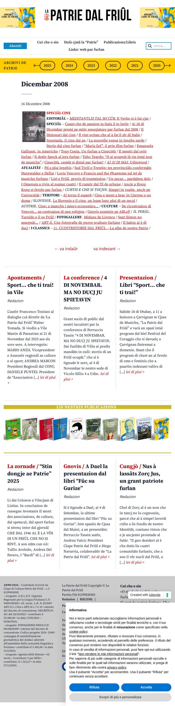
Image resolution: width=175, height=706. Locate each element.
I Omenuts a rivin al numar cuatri (48, 184)
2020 (156, 65)
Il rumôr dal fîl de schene (100, 184)
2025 (47, 65)
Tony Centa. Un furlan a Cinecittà (88, 151)
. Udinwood (127, 162)
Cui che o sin (48, 42)
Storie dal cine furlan (63, 146)
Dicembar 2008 (44, 84)
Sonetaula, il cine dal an (66, 140)
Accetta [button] (146, 687)
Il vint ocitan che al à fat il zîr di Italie (109, 135)
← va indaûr (66, 248)
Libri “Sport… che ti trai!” (142, 285)
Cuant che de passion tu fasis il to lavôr (97, 124)
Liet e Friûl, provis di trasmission (78, 178)
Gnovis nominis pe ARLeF (109, 211)
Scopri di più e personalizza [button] (120, 697)
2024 (69, 65)
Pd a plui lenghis (58, 168)
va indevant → (107, 248)
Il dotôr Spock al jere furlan (57, 157)
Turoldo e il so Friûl (37, 217)
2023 (91, 65)
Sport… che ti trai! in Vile (30, 285)
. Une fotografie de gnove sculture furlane (80, 222)
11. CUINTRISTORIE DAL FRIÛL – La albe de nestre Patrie (100, 228)
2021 (135, 65)
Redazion (68, 599)
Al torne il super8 (77, 195)
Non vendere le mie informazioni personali (108, 654)
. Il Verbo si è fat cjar (109, 118)
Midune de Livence (99, 217)
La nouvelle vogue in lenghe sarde (116, 140)
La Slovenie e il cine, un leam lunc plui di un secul (94, 200)
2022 (113, 65)
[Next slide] (167, 65)
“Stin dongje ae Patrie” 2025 (29, 474)
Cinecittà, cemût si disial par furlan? (74, 162)
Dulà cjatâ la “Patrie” (81, 42)
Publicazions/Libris (120, 42)
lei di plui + (135, 372)
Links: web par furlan (86, 49)
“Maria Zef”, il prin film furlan (109, 146)
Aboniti (15, 46)
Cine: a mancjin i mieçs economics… (68, 206)
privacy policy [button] (116, 667)
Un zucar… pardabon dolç (129, 178)
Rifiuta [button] (94, 687)
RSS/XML (86, 599)
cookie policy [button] (78, 631)
